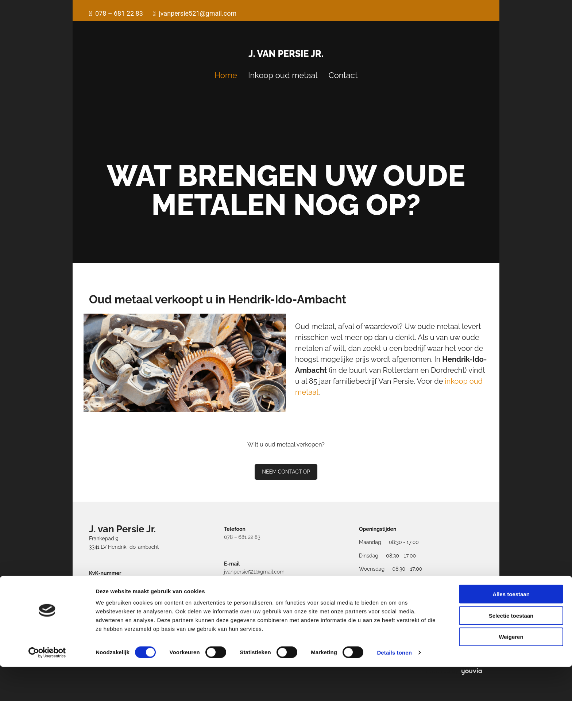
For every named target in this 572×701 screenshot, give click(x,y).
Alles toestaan (511, 628)
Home (225, 75)
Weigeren (511, 671)
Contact (343, 75)
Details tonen (394, 686)
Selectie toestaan (511, 650)
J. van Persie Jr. (286, 53)
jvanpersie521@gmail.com (254, 572)
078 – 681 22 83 (242, 537)
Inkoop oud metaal (283, 75)
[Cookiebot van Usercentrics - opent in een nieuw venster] (47, 686)
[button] (286, 472)
